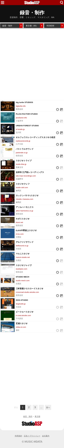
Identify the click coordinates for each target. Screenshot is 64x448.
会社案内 (45, 436)
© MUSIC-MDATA (32, 441)
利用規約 (18, 436)
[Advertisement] (32, 64)
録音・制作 (27, 416)
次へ (48, 407)
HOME (32, 2)
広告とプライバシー (32, 436)
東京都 (37, 416)
